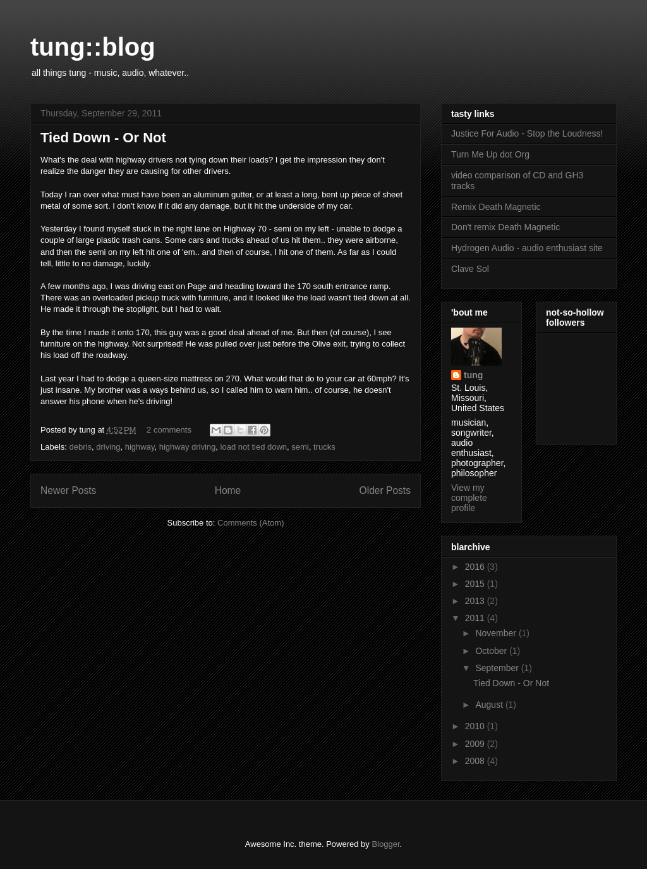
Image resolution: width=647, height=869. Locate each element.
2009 (476, 744)
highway (140, 447)
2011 (476, 618)
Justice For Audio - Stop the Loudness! (527, 133)
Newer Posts (68, 490)
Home (228, 490)
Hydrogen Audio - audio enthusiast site (527, 248)
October (492, 651)
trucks (324, 447)
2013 (476, 601)
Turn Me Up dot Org (490, 154)
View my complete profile (469, 498)
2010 (476, 726)
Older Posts (385, 490)
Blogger (385, 844)
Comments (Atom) (250, 522)
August (490, 705)
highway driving (187, 447)
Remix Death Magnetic (496, 207)
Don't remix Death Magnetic (505, 227)
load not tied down (254, 447)
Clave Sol (470, 269)
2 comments (169, 429)
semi (299, 447)
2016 (476, 567)
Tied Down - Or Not (103, 137)
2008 (476, 761)
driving (108, 447)
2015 (476, 584)
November (496, 633)
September (498, 668)
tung (473, 375)
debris (81, 447)
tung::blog (92, 47)
